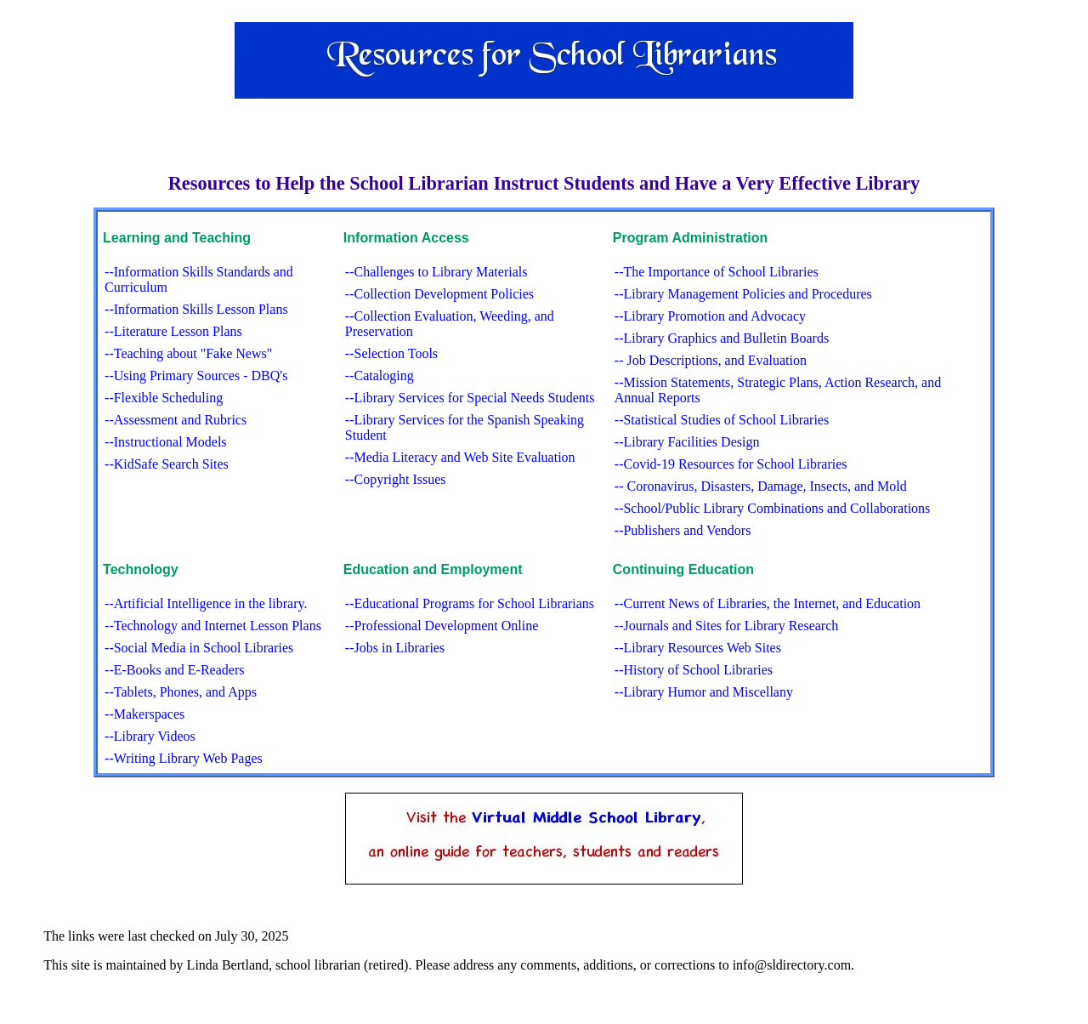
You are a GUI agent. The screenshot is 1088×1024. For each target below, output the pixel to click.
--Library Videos (150, 736)
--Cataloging (379, 375)
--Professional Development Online (442, 625)
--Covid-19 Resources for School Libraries (731, 464)
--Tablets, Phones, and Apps (181, 692)
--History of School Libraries (694, 670)
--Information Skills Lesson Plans (196, 309)
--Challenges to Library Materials (436, 272)
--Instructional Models (166, 442)
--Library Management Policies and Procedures (743, 294)
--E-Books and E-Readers (174, 670)
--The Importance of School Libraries (717, 272)
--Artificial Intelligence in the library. (206, 603)
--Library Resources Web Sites (698, 647)
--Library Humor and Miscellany (704, 692)
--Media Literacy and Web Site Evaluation (460, 457)
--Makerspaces (144, 714)
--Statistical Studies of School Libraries (722, 419)
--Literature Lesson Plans (173, 331)
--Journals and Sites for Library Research (726, 625)
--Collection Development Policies (439, 294)
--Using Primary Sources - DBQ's (196, 375)
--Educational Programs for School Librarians (469, 603)
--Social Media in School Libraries (199, 647)
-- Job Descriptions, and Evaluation (711, 360)
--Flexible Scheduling (164, 397)
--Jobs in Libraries (395, 647)
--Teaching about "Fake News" (188, 353)
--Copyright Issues (395, 479)
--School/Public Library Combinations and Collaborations (773, 508)
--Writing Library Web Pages (184, 758)
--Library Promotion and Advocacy (710, 316)
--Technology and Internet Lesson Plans (213, 625)
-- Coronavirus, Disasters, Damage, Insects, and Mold (761, 486)
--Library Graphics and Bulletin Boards (722, 338)
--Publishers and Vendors (683, 530)
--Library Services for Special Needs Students (470, 397)
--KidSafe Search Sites (167, 464)
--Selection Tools (391, 353)
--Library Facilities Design (687, 442)
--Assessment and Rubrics (175, 419)
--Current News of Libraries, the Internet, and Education (768, 603)
